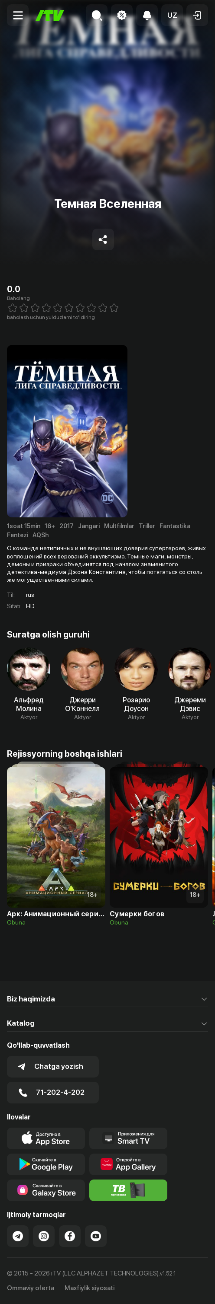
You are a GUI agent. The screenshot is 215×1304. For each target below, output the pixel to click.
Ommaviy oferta (30, 1288)
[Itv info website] (128, 1190)
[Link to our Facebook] (70, 1236)
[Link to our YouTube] (96, 1236)
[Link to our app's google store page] (46, 1164)
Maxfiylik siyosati (89, 1288)
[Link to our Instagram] (44, 1236)
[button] (172, 15)
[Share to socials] (103, 239)
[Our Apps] (128, 1138)
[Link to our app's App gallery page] (128, 1164)
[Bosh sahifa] (50, 15)
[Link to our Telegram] (18, 1236)
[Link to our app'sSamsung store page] (46, 1190)
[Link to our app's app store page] (46, 1138)
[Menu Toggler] (18, 15)
